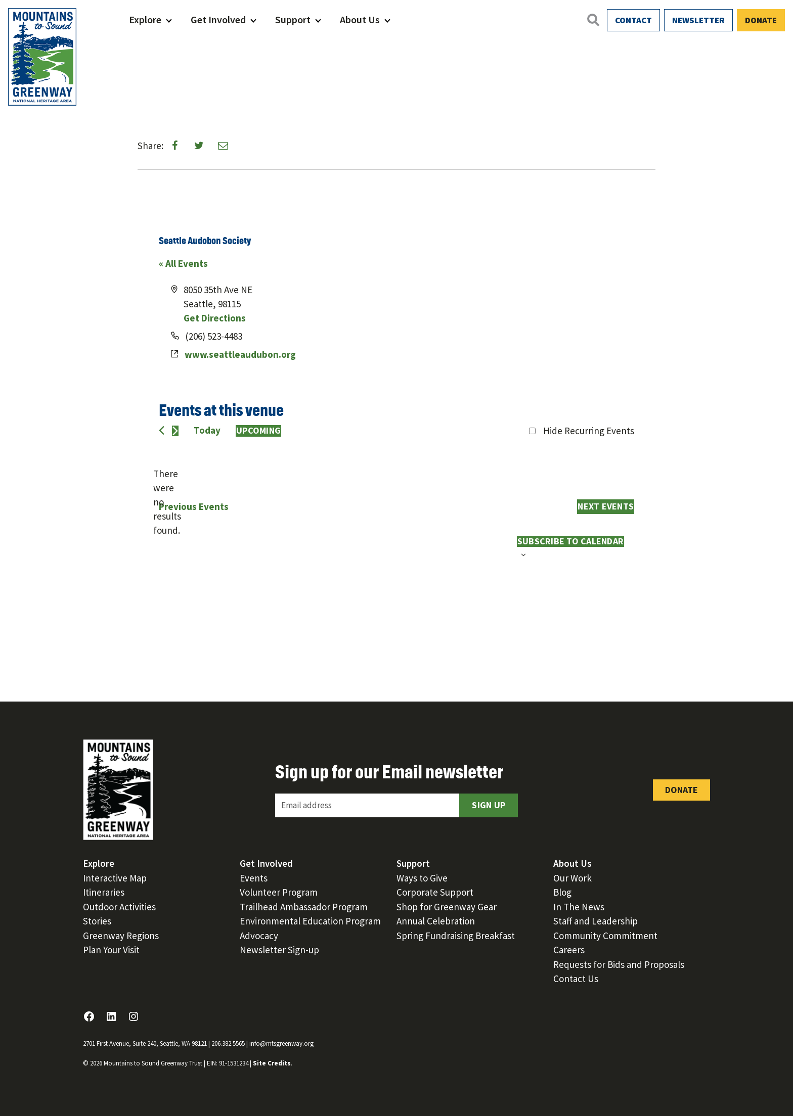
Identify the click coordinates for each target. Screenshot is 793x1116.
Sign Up (488, 805)
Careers (569, 950)
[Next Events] (175, 431)
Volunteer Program (279, 892)
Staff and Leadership (595, 921)
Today (207, 430)
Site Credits (272, 1063)
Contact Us (575, 978)
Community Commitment (605, 935)
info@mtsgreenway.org (281, 1043)
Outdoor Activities (119, 907)
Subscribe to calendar (570, 541)
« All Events (183, 263)
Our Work (572, 878)
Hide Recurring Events (588, 431)
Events (254, 878)
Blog (562, 892)
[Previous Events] (161, 430)
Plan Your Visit (111, 950)
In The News (578, 907)
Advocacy (259, 935)
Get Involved (218, 19)
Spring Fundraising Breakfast (455, 935)
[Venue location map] (514, 328)
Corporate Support (434, 892)
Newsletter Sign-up (279, 950)
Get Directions (215, 318)
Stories (97, 921)
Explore (145, 19)
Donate (761, 20)
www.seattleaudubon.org (240, 354)
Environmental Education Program (310, 921)
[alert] (167, 502)
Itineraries (103, 892)
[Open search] (593, 20)
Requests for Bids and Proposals (618, 964)
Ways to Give (422, 878)
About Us (360, 19)
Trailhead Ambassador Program (304, 907)
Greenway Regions (121, 935)
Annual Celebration (435, 921)
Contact (633, 20)
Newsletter (698, 20)
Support (293, 19)
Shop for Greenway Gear (446, 907)
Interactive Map (115, 878)
